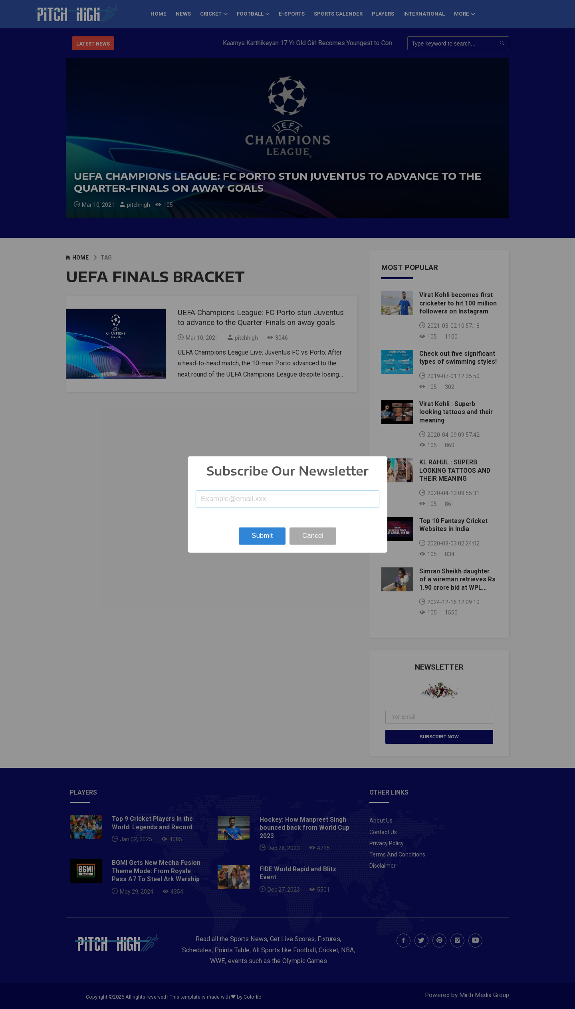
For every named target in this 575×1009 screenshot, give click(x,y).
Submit (262, 535)
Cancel (312, 535)
